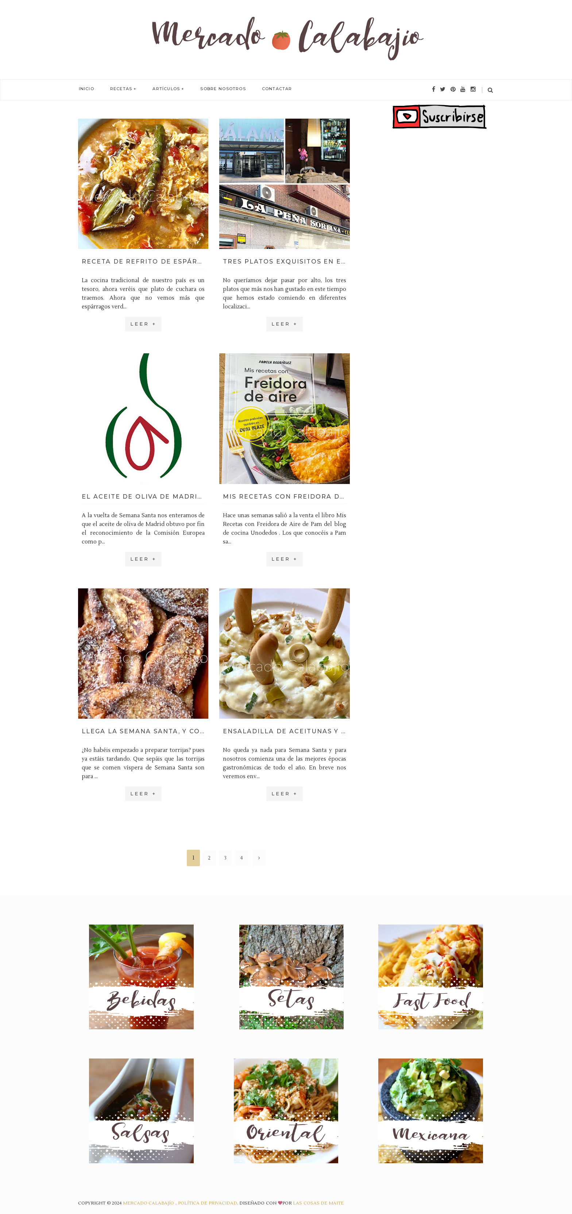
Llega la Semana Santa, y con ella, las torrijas (143, 731)
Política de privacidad (207, 1203)
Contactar (271, 89)
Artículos (163, 89)
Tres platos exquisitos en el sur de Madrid (284, 261)
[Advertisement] (440, 264)
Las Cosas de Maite (318, 1203)
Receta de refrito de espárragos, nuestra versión (143, 261)
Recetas (119, 89)
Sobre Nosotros (218, 89)
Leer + (143, 324)
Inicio (85, 89)
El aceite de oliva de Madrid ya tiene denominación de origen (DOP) (143, 496)
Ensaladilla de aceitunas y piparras (284, 731)
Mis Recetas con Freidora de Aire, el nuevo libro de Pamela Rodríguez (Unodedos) (284, 496)
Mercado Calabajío (149, 1203)
